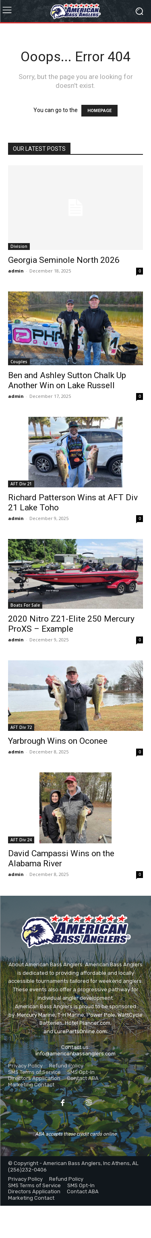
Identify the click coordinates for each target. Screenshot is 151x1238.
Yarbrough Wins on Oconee (58, 741)
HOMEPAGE (99, 110)
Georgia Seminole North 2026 (64, 260)
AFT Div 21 (21, 484)
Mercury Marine (36, 1015)
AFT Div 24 (21, 840)
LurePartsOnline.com (80, 1031)
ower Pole (102, 1015)
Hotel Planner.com (87, 1023)
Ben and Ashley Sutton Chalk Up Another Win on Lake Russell (67, 380)
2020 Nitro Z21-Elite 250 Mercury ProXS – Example (71, 624)
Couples (18, 361)
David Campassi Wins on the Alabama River (61, 858)
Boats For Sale (25, 605)
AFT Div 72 (21, 727)
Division (18, 246)
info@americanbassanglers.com (75, 1054)
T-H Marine (71, 1015)
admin (16, 271)
